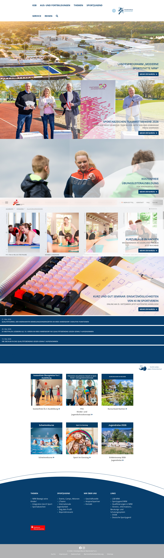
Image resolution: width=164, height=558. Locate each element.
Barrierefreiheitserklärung (93, 554)
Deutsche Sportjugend (121, 517)
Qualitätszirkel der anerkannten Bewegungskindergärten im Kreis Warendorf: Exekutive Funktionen (45, 322)
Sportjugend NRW (119, 501)
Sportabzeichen (39, 507)
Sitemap (110, 554)
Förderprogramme (11, 354)
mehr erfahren (146, 73)
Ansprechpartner (93, 501)
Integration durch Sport (13, 352)
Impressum (63, 554)
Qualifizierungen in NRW (122, 504)
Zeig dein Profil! (65, 509)
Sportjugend (9, 360)
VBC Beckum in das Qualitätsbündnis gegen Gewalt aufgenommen (30, 341)
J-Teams (62, 501)
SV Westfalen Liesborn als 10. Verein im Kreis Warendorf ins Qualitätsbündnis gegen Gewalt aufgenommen (48, 331)
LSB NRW (116, 498)
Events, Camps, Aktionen (69, 498)
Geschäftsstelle (92, 498)
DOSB (114, 515)
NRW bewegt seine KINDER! (15, 357)
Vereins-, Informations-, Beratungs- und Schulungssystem (121, 509)
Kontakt (89, 504)
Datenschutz (75, 554)
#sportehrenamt (66, 512)
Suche (53, 554)
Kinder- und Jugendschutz (14, 349)
